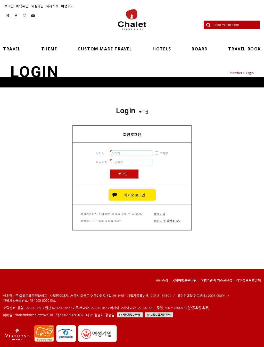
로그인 (9, 6)
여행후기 (67, 6)
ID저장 (164, 153)
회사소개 (52, 6)
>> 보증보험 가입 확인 (159, 315)
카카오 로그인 (132, 195)
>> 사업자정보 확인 (129, 315)
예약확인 (22, 6)
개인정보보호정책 (248, 280)
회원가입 (37, 6)
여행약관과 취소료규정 (216, 280)
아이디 (100, 153)
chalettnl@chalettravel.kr (33, 315)
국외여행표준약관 (184, 280)
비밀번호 (101, 162)
